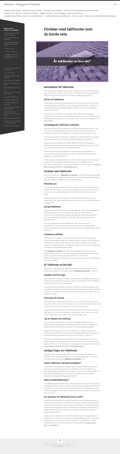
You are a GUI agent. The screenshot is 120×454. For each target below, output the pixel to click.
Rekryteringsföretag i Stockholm (32, 10)
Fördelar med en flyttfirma (30, 13)
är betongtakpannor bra (76, 167)
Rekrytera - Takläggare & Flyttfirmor (22, 4)
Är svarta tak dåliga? (10, 72)
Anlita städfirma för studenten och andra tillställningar (100, 16)
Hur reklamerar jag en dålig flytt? (52, 10)
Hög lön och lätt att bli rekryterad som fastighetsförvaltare (81, 10)
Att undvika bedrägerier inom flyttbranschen (58, 16)
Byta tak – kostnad (77, 16)
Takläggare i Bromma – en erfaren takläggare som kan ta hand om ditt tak (60, 13)
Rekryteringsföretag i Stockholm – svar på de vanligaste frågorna (12, 113)
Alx (68, 446)
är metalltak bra (54, 425)
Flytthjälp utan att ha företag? (12, 10)
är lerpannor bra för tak (58, 167)
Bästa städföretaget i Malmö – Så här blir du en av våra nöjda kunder (24, 16)
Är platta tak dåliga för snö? (11, 97)
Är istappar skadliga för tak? (12, 99)
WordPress (59, 446)
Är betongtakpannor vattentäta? (12, 80)
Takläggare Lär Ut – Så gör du (12, 13)
